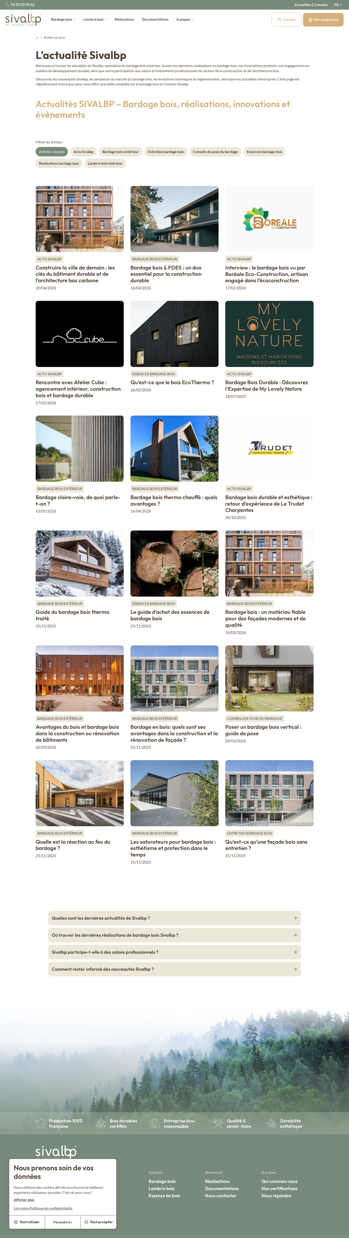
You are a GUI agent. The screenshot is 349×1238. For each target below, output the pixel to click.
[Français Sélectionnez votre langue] (338, 4)
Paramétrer (62, 1222)
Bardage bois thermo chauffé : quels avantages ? (173, 500)
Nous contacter (220, 1195)
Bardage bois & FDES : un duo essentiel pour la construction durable (166, 274)
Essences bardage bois (264, 151)
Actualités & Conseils (311, 4)
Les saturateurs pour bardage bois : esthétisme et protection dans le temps (173, 848)
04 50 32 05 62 (20, 4)
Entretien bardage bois (166, 151)
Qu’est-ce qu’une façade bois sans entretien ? (266, 845)
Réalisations (124, 19)
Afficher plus (24, 1199)
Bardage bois (63, 19)
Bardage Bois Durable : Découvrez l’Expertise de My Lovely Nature (266, 385)
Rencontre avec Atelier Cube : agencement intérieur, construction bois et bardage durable (78, 389)
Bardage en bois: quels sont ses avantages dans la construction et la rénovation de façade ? (174, 733)
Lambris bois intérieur (105, 163)
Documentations (155, 19)
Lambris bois (95, 19)
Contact (286, 19)
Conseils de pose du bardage (215, 151)
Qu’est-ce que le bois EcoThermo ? (172, 382)
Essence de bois (164, 1195)
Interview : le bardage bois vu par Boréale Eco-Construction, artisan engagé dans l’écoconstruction (266, 274)
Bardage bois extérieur (120, 151)
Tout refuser (27, 1222)
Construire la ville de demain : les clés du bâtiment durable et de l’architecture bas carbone (75, 274)
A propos (185, 19)
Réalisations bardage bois (59, 163)
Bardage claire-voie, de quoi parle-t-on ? (78, 500)
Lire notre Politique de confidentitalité (43, 1208)
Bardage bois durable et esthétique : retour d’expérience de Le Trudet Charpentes (268, 503)
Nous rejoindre (276, 1195)
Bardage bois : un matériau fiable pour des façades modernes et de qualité (265, 618)
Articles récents (52, 151)
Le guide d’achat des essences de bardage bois (170, 615)
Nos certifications (279, 1188)
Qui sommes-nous (280, 1181)
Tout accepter (99, 1222)
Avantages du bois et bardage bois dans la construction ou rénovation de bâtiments (77, 733)
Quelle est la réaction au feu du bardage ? (73, 845)
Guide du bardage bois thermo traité (72, 615)
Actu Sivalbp (83, 151)
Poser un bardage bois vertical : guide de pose (263, 730)
